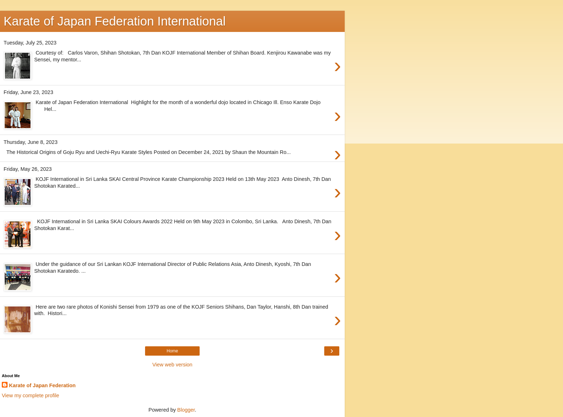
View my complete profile (30, 395)
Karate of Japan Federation (42, 385)
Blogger (186, 410)
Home (172, 350)
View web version (172, 364)
